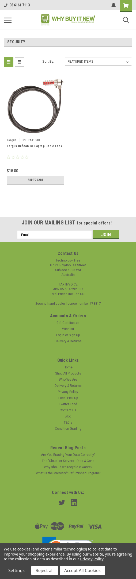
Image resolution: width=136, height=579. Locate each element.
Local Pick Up (68, 398)
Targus (12, 140)
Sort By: (48, 61)
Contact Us (68, 410)
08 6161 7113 (17, 5)
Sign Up (74, 335)
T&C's (68, 422)
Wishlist (68, 329)
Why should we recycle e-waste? (68, 467)
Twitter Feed (68, 404)
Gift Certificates (68, 323)
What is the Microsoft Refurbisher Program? (68, 473)
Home (68, 367)
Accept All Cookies (82, 570)
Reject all (45, 570)
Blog (68, 416)
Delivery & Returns (68, 341)
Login (60, 335)
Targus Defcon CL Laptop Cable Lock (34, 146)
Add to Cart (35, 179)
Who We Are (68, 379)
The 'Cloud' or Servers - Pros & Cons (68, 461)
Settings (16, 570)
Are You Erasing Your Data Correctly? (68, 455)
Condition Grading (68, 429)
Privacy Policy (68, 392)
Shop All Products (68, 373)
